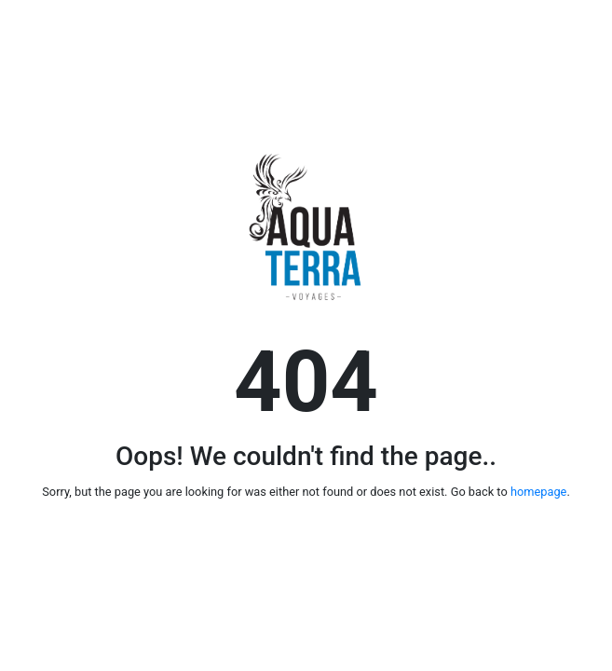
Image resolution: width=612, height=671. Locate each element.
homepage (538, 492)
